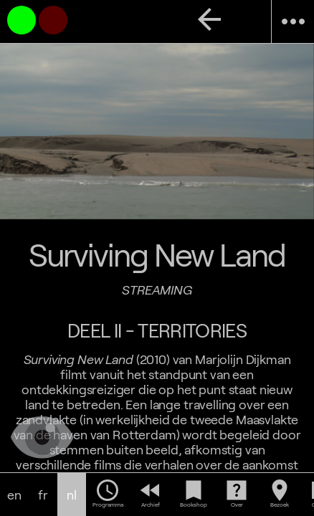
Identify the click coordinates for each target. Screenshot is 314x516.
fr (43, 494)
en (14, 494)
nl (72, 494)
